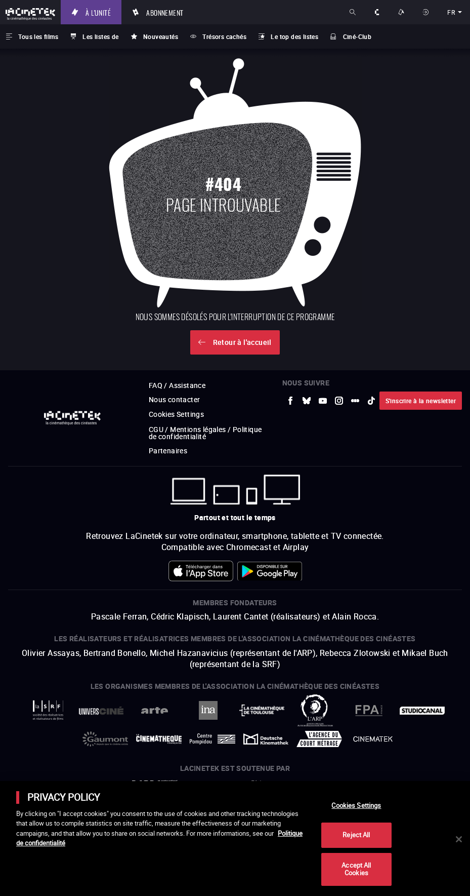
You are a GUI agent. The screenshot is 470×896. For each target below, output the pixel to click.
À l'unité (98, 12)
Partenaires (168, 450)
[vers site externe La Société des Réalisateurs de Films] (48, 710)
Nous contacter (174, 399)
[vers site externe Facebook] (290, 401)
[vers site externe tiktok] (371, 401)
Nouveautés (160, 36)
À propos (378, 12)
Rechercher (353, 12)
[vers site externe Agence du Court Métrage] (319, 739)
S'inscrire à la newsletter (421, 401)
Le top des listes (294, 36)
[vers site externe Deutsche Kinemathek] (266, 739)
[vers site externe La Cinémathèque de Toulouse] (262, 710)
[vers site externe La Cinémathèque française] (159, 739)
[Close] (459, 839)
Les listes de (100, 36)
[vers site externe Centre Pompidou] (212, 739)
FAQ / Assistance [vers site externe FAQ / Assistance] (177, 385)
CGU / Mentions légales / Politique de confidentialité (205, 432)
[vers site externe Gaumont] (105, 739)
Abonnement (164, 12)
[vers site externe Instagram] (339, 401)
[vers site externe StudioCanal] (422, 711)
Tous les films (38, 36)
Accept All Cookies (356, 869)
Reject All (356, 834)
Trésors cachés (224, 36)
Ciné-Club (357, 36)
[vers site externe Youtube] (323, 401)
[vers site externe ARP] (315, 710)
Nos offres (402, 12)
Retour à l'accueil (242, 342)
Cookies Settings (176, 414)
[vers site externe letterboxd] (355, 401)
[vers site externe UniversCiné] (101, 710)
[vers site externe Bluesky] (306, 401)
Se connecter (426, 12)
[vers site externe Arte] (155, 710)
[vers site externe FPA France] (369, 710)
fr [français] (451, 12)
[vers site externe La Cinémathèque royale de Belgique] (373, 739)
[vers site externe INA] (208, 710)
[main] (235, 838)
